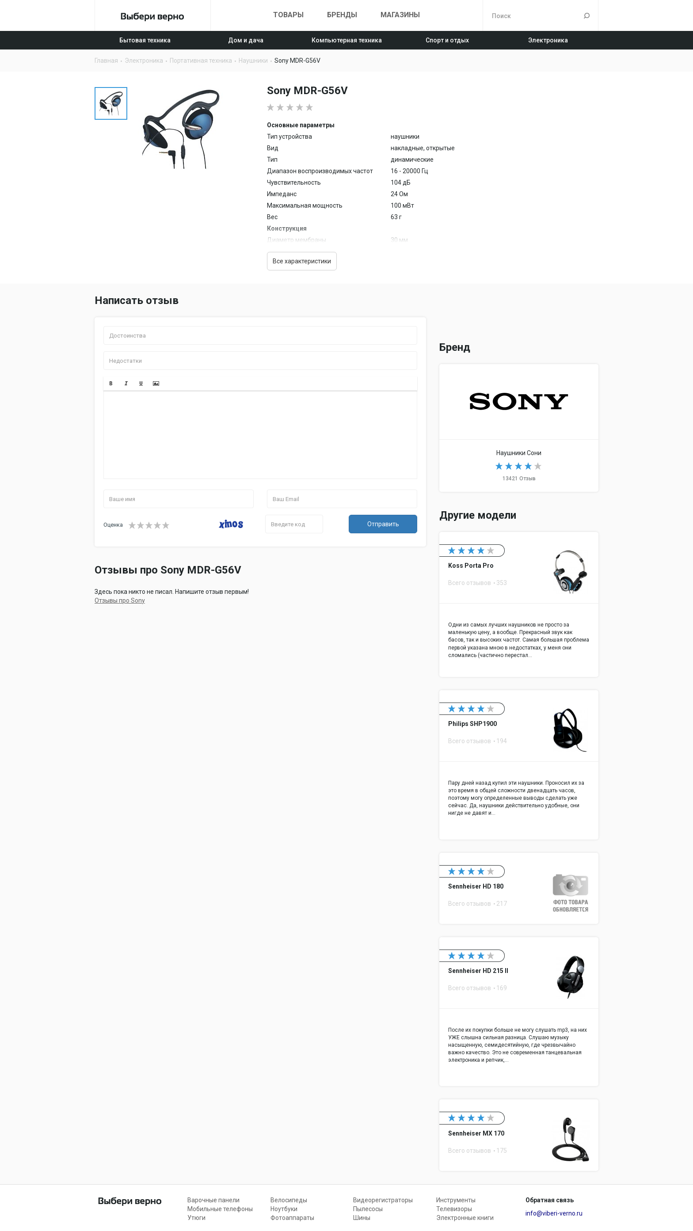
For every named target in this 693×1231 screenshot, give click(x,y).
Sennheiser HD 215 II (518, 1012)
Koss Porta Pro (518, 604)
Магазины (400, 15)
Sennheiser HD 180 (518, 888)
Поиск (586, 15)
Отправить (383, 524)
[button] (110, 383)
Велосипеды (288, 1200)
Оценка (113, 524)
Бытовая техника (145, 40)
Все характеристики (302, 261)
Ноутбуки (283, 1208)
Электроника (548, 40)
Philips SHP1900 (518, 765)
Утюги (196, 1217)
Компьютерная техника (347, 40)
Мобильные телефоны (220, 1208)
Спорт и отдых (447, 40)
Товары (288, 15)
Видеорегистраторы (383, 1200)
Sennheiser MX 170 (518, 1134)
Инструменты (456, 1200)
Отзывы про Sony (120, 600)
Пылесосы (368, 1208)
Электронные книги (465, 1217)
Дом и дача (245, 40)
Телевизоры (454, 1208)
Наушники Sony (518, 427)
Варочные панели (213, 1200)
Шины (361, 1217)
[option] (111, 103)
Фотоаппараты (292, 1217)
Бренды (342, 15)
